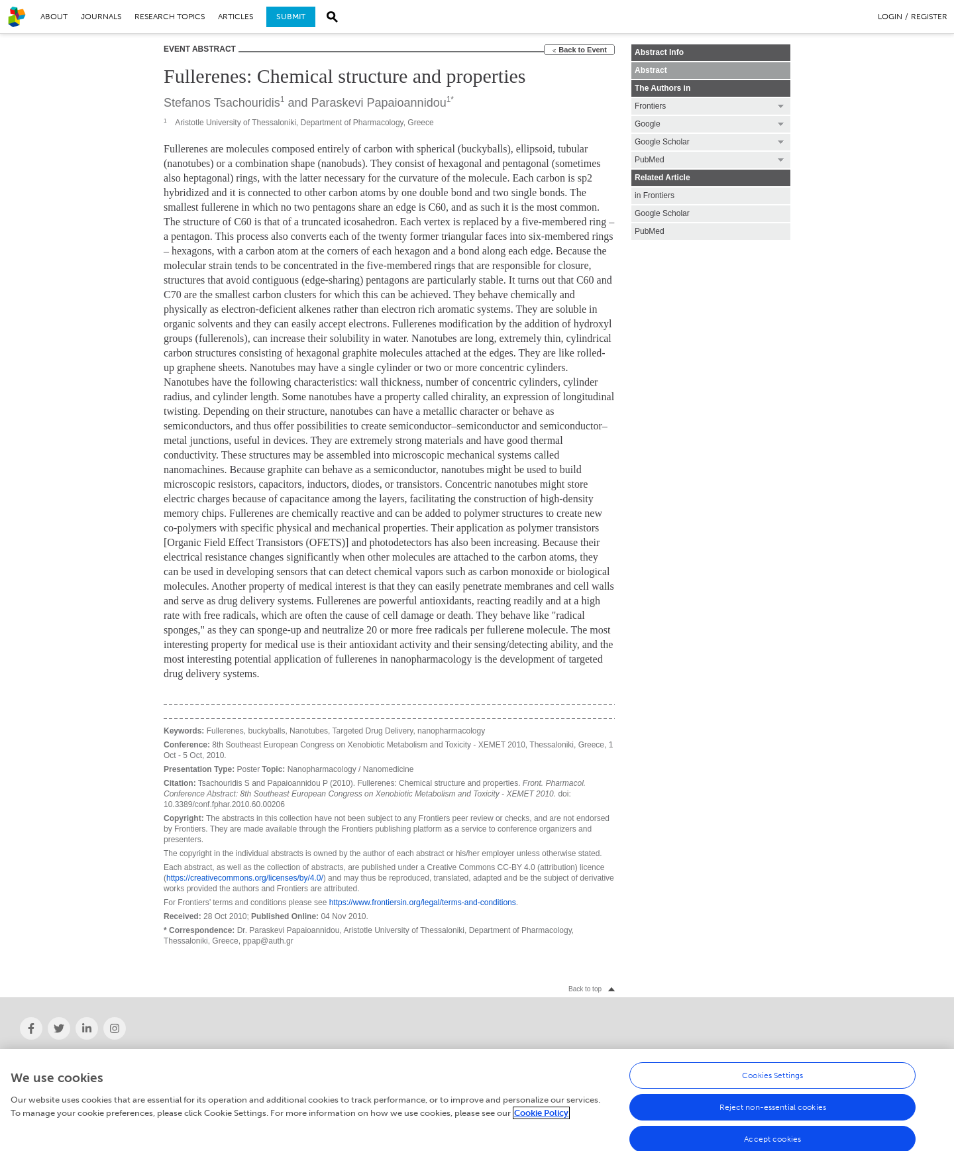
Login (890, 16)
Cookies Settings (772, 1080)
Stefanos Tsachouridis (222, 102)
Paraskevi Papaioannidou (379, 102)
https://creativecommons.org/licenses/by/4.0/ (244, 878)
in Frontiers (654, 195)
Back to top (585, 989)
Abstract (651, 70)
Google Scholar (662, 213)
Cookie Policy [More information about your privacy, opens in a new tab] (541, 1118)
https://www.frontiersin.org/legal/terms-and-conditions (422, 902)
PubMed (649, 231)
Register (929, 16)
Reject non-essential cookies (772, 1112)
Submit (290, 16)
